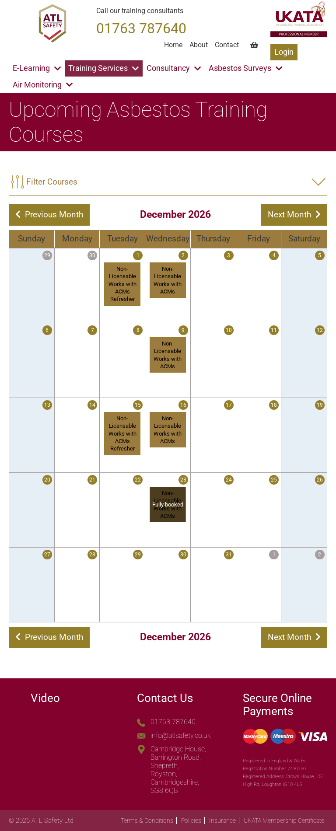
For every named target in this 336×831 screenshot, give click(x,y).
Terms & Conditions (147, 820)
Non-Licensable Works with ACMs (168, 280)
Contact (227, 45)
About (198, 45)
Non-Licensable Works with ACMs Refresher (122, 284)
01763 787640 (173, 722)
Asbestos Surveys (245, 68)
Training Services (103, 68)
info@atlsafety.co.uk (180, 735)
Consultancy (174, 68)
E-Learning (37, 68)
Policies (191, 820)
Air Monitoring (43, 84)
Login (284, 52)
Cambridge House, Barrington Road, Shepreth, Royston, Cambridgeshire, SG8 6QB (178, 770)
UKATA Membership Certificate (284, 820)
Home (173, 45)
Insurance (222, 820)
